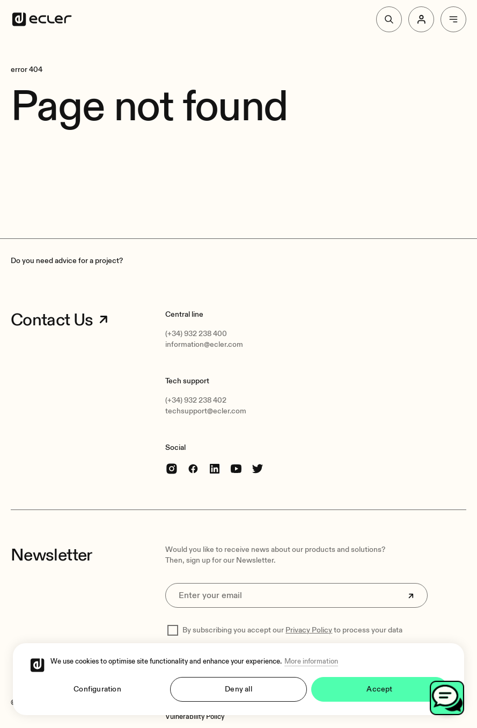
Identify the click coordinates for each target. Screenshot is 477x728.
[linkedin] (214, 468)
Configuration (97, 689)
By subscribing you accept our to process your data (292, 630)
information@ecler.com (204, 344)
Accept (379, 689)
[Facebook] (193, 468)
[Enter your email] (296, 595)
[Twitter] (257, 468)
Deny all (238, 689)
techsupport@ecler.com (205, 411)
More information (311, 661)
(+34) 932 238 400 (196, 333)
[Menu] (453, 19)
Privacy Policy (308, 630)
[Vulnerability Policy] (194, 716)
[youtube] (236, 468)
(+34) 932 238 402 (195, 400)
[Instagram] (171, 468)
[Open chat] (447, 698)
